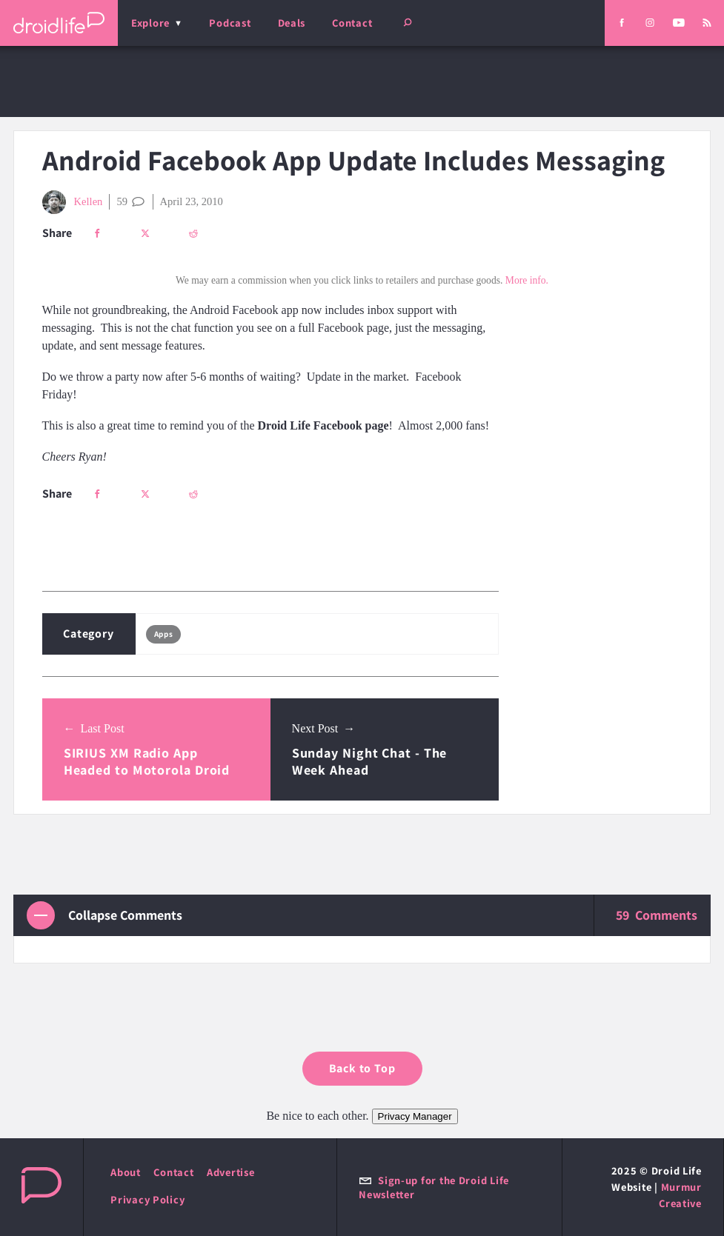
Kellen (72, 202)
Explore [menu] (150, 23)
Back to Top (362, 1068)
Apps (163, 634)
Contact (352, 23)
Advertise (231, 1172)
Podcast (229, 23)
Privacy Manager (415, 1116)
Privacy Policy (147, 1199)
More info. (526, 280)
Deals (292, 23)
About (125, 1172)
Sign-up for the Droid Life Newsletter (434, 1187)
